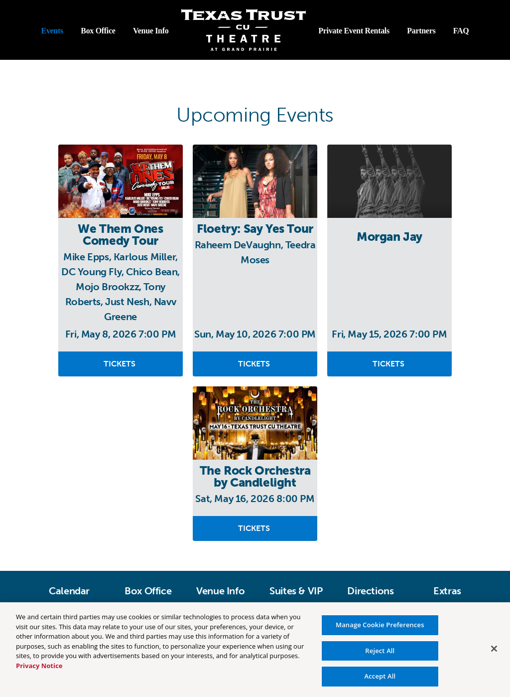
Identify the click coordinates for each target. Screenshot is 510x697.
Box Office (98, 30)
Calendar (69, 591)
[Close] (494, 649)
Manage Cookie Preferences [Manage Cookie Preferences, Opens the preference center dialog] (380, 624)
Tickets (120, 363)
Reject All (379, 650)
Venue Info (150, 30)
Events (52, 30)
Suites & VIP (295, 591)
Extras (447, 591)
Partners (421, 30)
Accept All (379, 676)
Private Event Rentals (353, 30)
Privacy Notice (39, 665)
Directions (370, 591)
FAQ (461, 30)
